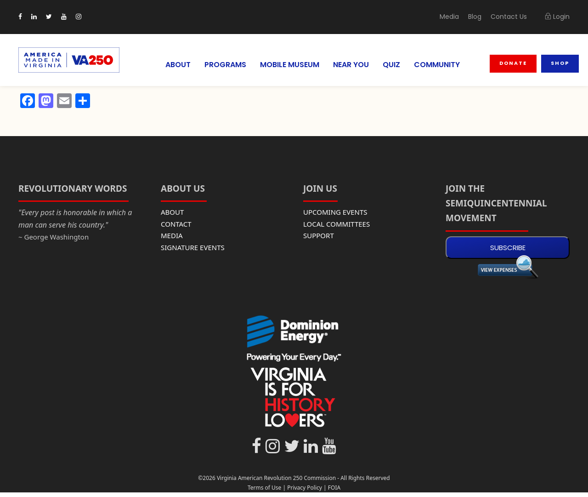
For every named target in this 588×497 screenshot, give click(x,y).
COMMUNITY (439, 65)
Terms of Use (264, 487)
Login (558, 16)
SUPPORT (318, 235)
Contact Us (512, 16)
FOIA (334, 487)
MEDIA (172, 235)
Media (456, 16)
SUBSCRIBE (508, 247)
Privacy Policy (304, 487)
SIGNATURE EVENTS (193, 247)
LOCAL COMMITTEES (336, 224)
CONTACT (176, 224)
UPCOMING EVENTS (335, 212)
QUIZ (393, 65)
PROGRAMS (219, 65)
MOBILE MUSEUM (286, 65)
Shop (560, 63)
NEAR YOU (351, 65)
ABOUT (171, 65)
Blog (480, 16)
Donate (514, 63)
